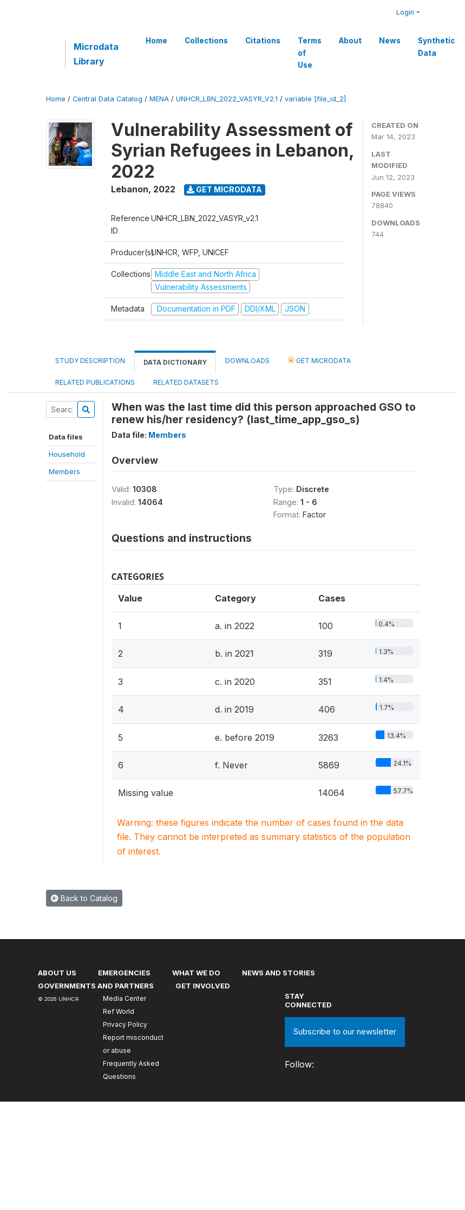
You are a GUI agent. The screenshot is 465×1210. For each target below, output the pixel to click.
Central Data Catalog (107, 99)
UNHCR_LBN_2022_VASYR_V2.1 (227, 99)
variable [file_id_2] (315, 99)
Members (64, 471)
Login (405, 12)
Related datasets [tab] (186, 382)
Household (67, 454)
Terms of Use (310, 52)
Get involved (202, 985)
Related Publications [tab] (95, 382)
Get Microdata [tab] (319, 360)
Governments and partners (96, 985)
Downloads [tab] (247, 361)
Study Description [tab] (90, 361)
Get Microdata (224, 189)
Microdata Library (96, 53)
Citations (262, 40)
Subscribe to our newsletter (344, 1031)
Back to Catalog (84, 898)
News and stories (278, 972)
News (390, 40)
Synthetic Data (436, 46)
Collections (206, 40)
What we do (196, 972)
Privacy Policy (125, 1024)
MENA (159, 99)
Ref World (118, 1011)
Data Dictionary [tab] (175, 362)
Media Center (124, 998)
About (350, 40)
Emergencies (124, 972)
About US (57, 972)
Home (156, 40)
